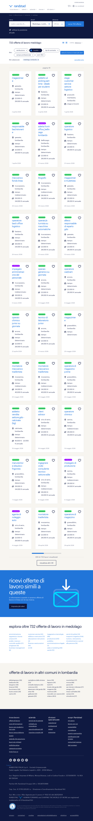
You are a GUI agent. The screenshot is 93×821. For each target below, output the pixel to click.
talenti (25, 9)
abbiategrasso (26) (15, 680)
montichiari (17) (71, 680)
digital (50, 729)
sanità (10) (50, 650)
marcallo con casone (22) (55, 694)
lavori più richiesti (15, 742)
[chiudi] (49, 24)
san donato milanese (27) (75, 687)
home (10, 15)
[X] (14, 760)
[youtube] (22, 760)
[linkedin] (10, 760)
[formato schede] (66, 43)
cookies (31, 815)
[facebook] (18, 760)
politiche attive (14, 745)
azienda (33, 9)
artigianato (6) (14, 645)
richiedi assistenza (79, 2)
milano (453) (51, 696)
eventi (11, 736)
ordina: (72, 42)
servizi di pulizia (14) (73, 634)
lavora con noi (73, 724)
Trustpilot (8, 765)
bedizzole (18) (13, 682)
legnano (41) (51, 682)
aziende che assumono (17, 739)
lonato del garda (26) (54, 687)
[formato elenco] (63, 43)
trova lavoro (15, 9)
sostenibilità (72, 727)
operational (52, 723)
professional (52, 726)
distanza (55, 20)
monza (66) (70, 682)
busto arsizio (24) (15, 691)
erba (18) (31, 691)
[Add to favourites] (27, 75)
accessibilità (74, 815)
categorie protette (15, 748)
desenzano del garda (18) (36, 689)
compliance (72, 730)
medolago (35, 15)
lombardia (27, 15)
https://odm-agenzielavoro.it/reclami (26, 808)
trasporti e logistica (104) (74, 636)
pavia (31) (69, 685)
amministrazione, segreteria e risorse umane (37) (15, 636)
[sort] (78, 41)
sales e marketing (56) (54, 648)
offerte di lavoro (18, 15)
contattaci (21, 815)
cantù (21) (12, 694)
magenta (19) (51, 689)
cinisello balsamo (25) (35, 685)
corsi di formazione (15, 724)
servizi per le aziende (36, 720)
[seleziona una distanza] (58, 24)
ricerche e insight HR (36, 732)
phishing (63, 815)
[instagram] (26, 760)
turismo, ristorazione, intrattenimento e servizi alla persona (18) (74, 641)
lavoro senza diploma (16, 732)
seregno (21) (70, 689)
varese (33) (70, 694)
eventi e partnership (75, 733)
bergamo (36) (13, 685)
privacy (11, 815)
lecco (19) (50, 680)
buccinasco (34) (14, 689)
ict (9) (30, 648)
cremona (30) (33, 687)
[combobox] (19, 24)
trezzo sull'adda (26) (73, 691)
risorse (42, 9)
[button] (38, 60)
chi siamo (51, 9)
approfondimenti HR (36, 729)
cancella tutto (79, 60)
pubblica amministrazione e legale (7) (55, 643)
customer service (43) (35, 634)
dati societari (72, 745)
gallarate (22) (32, 694)
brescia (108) (13, 687)
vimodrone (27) (71, 696)
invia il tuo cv (13, 751)
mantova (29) (51, 691)
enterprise (51, 732)
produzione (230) (53, 639)
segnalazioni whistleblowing (47, 815)
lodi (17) (49, 685)
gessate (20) (32, 696)
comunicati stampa (74, 742)
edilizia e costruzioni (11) (36, 636)
